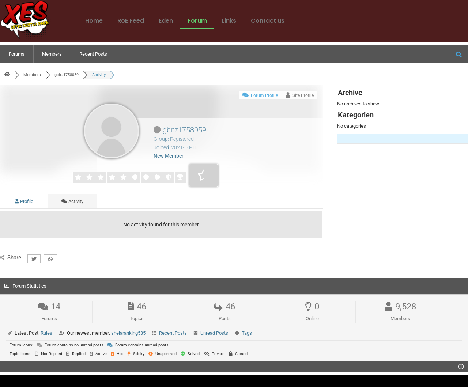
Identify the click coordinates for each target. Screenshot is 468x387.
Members (52, 54)
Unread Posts (214, 333)
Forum (197, 20)
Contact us (267, 20)
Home (94, 20)
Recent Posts (93, 54)
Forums (16, 54)
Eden (166, 20)
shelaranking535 (128, 333)
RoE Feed (130, 20)
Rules (46, 333)
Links (229, 20)
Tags (247, 333)
